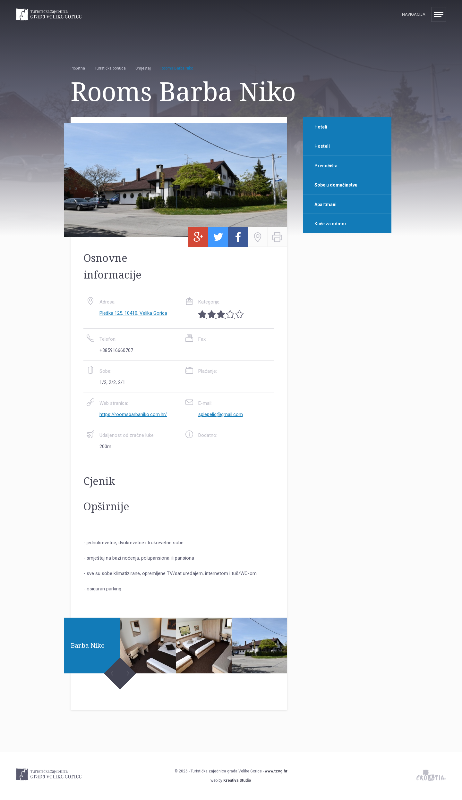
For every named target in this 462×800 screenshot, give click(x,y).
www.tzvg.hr (276, 771)
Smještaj (143, 68)
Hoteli (320, 126)
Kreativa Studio (237, 780)
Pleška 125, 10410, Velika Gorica (133, 313)
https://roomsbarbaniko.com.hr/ (133, 414)
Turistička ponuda (110, 68)
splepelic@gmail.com (220, 414)
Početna (78, 68)
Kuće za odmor (330, 223)
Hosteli (322, 146)
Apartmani (325, 204)
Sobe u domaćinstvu (335, 185)
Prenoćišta (326, 165)
